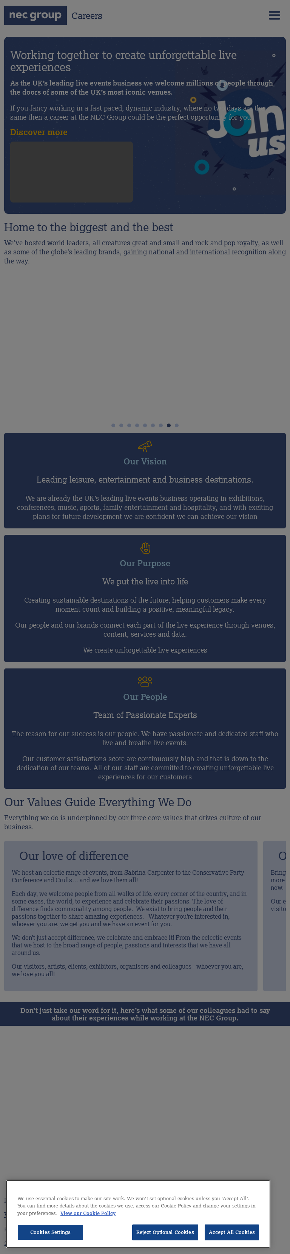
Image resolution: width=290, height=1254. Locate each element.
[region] (138, 1214)
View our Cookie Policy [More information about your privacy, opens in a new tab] (88, 1213)
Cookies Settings (50, 1232)
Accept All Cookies (232, 1232)
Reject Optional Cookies (165, 1232)
